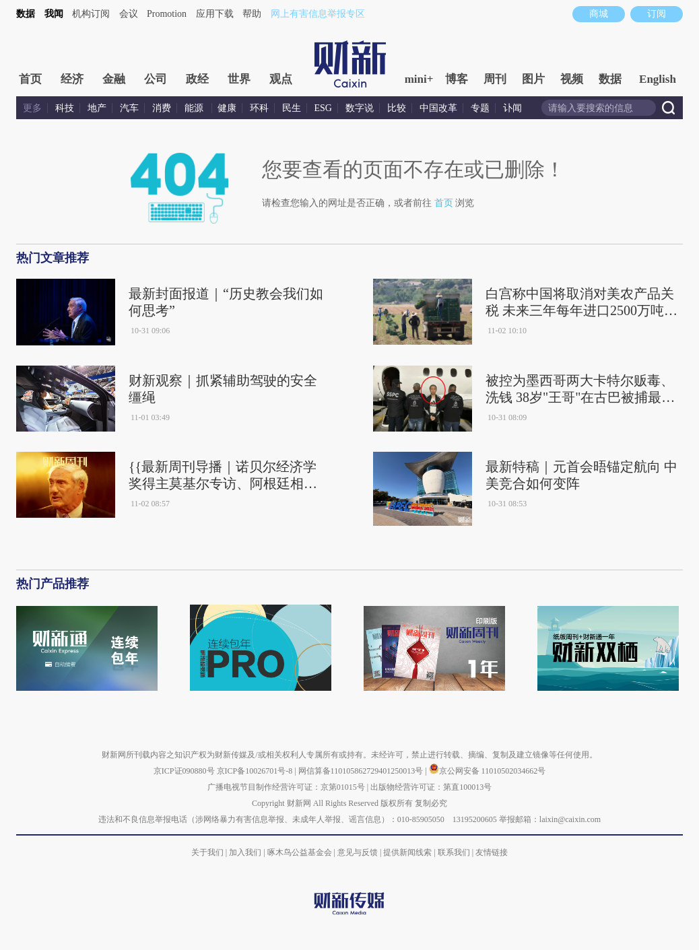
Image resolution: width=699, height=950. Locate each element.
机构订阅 (91, 14)
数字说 (359, 108)
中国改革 (438, 108)
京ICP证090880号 (184, 771)
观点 (280, 79)
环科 (259, 108)
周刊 (495, 79)
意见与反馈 (357, 852)
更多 (32, 108)
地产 (97, 108)
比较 (396, 108)
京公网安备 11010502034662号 (487, 771)
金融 (113, 79)
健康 (227, 108)
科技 (64, 108)
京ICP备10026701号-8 (256, 771)
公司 (155, 79)
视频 (571, 79)
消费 (161, 108)
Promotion (167, 14)
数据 (25, 14)
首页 (30, 79)
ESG (323, 108)
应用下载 (215, 14)
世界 (239, 79)
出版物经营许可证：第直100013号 (431, 787)
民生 (291, 108)
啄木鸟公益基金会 (300, 852)
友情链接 (491, 852)
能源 (195, 108)
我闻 (53, 14)
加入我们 (245, 852)
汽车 (129, 108)
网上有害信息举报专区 (318, 14)
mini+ (419, 79)
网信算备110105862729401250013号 (362, 771)
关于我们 (207, 852)
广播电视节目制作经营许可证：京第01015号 (286, 787)
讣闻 (512, 108)
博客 (456, 79)
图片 (533, 79)
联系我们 (454, 852)
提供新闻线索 (407, 852)
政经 (197, 79)
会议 (128, 14)
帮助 (251, 14)
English (657, 79)
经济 (72, 79)
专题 (480, 108)
